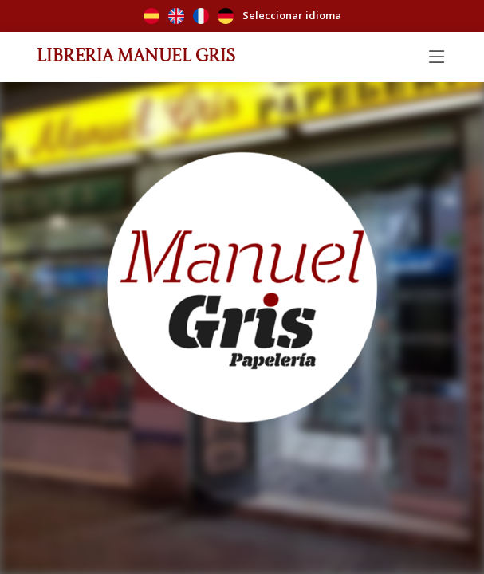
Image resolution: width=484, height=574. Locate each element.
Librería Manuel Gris (136, 53)
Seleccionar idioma (242, 16)
